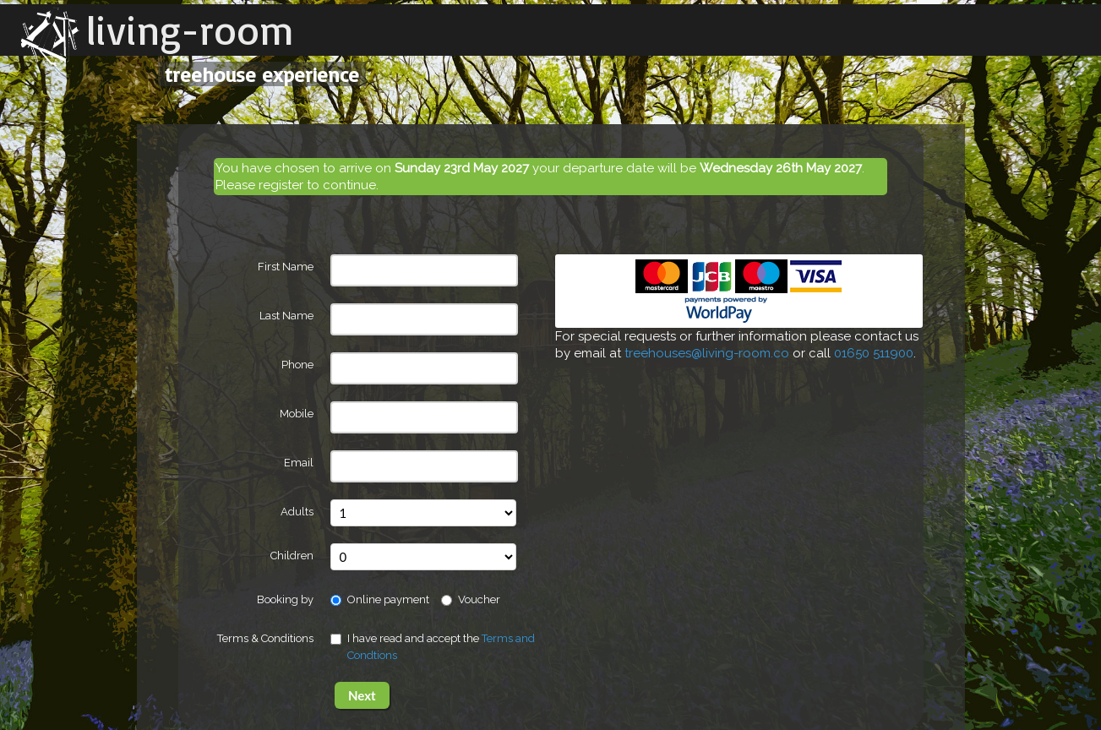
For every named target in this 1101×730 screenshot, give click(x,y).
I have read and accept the (432, 647)
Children (291, 555)
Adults (297, 511)
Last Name (286, 315)
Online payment (379, 599)
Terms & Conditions (265, 638)
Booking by (285, 599)
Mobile (296, 413)
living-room (190, 29)
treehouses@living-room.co (706, 353)
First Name (285, 266)
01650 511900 (873, 353)
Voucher (470, 599)
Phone (297, 364)
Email (298, 462)
